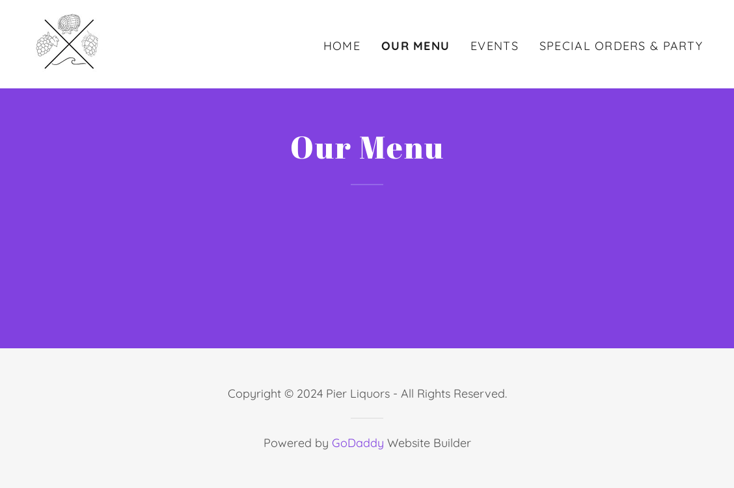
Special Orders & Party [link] (621, 45)
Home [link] (341, 45)
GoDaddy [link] (358, 442)
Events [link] (494, 45)
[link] (69, 42)
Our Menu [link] (415, 45)
